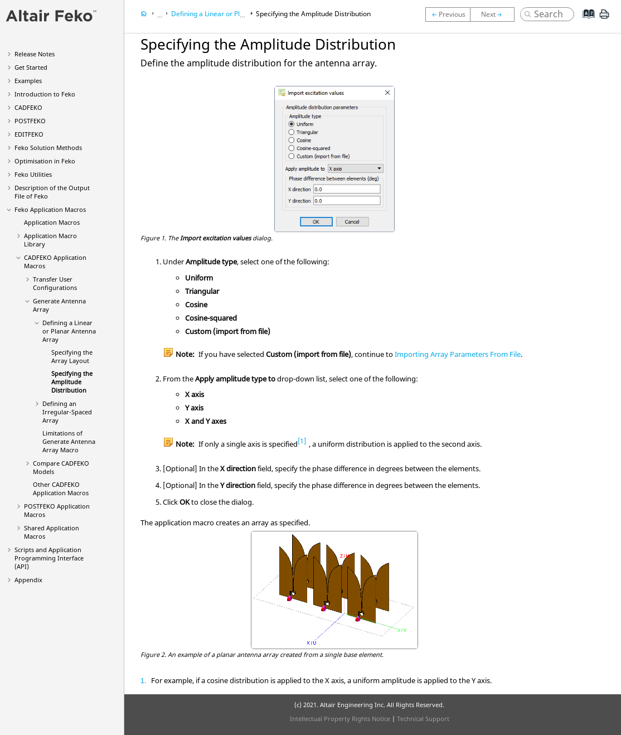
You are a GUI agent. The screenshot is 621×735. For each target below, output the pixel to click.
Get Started (30, 67)
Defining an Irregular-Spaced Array (67, 411)
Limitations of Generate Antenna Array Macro (68, 441)
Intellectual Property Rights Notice (340, 718)
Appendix (28, 580)
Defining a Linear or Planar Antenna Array (69, 331)
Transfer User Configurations (55, 283)
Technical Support (423, 718)
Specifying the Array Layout (72, 356)
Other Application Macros (61, 488)
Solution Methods (48, 147)
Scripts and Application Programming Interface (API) (49, 557)
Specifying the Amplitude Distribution (72, 381)
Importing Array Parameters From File (458, 354)
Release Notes (34, 54)
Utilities (33, 174)
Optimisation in (44, 161)
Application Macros (50, 209)
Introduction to (44, 94)
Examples (28, 80)
